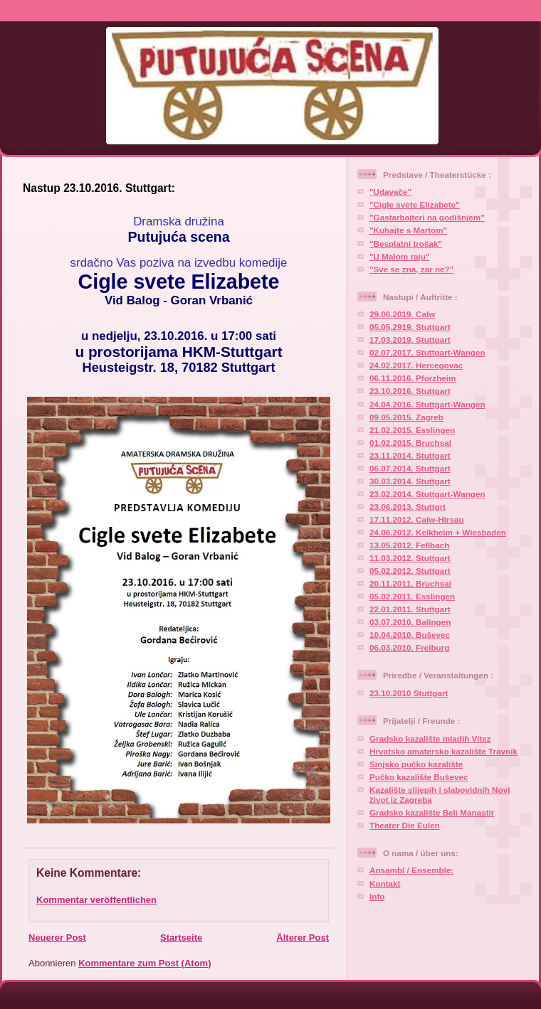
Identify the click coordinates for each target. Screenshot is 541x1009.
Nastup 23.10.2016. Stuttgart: (99, 188)
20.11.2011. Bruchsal (410, 583)
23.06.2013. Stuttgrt (407, 506)
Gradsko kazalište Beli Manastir (431, 812)
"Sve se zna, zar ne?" (411, 269)
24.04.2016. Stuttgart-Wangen (427, 404)
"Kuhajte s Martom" (408, 230)
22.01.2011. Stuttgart (410, 609)
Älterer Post (302, 937)
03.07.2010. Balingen (410, 621)
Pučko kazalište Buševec (418, 776)
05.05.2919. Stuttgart (410, 326)
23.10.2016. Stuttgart (410, 390)
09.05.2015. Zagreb (406, 417)
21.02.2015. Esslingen (412, 429)
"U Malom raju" (399, 256)
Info (376, 896)
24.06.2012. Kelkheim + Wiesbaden (437, 532)
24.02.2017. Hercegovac (416, 365)
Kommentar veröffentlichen (96, 900)
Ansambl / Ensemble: (411, 870)
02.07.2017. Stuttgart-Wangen (427, 352)
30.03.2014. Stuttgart (410, 481)
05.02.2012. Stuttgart (410, 570)
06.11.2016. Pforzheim (412, 378)
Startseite (181, 937)
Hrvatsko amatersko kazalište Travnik (443, 751)
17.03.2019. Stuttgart (410, 339)
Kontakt (385, 883)
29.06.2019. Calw (402, 314)
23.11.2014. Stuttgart (410, 455)
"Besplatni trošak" (405, 243)
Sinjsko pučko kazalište (416, 764)
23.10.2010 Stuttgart (408, 693)
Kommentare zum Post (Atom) (144, 963)
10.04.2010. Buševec (409, 634)
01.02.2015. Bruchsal (410, 442)
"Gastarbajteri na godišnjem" (427, 217)
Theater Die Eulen (404, 825)
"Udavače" (390, 191)
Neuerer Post (57, 937)
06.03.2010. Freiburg (409, 647)
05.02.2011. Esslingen (412, 596)
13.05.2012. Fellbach (409, 545)
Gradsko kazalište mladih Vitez (430, 738)
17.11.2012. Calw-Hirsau (416, 519)
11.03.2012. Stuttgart (410, 557)
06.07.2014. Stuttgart (410, 468)
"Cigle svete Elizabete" (414, 204)
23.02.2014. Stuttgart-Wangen (427, 493)
